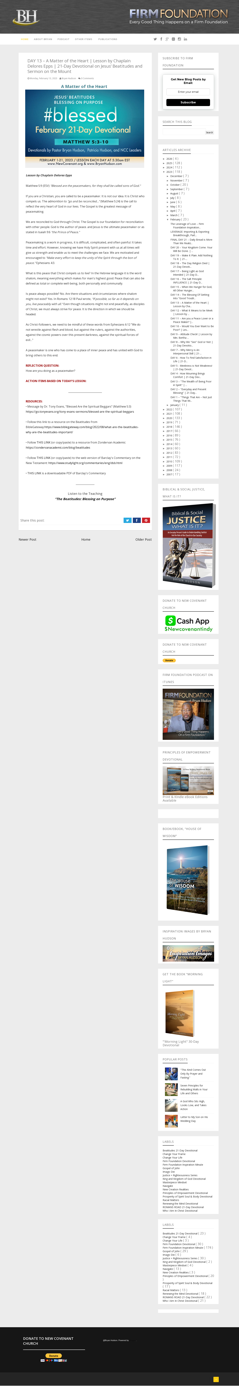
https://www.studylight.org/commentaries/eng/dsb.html (85, 463)
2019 (169, 423)
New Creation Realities (176, 1189)
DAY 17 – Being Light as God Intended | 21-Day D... (187, 273)
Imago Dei (169, 1172)
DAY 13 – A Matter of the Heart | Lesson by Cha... (189, 304)
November (176, 181)
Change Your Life (172, 1158)
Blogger (132, 1341)
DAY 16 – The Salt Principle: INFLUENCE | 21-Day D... (186, 281)
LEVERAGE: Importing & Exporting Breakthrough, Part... (189, 233)
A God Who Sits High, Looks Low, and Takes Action (193, 1105)
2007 (169, 475)
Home (24, 39)
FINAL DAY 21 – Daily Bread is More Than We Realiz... (191, 241)
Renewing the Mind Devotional (180, 1204)
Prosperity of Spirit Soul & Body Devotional (187, 1197)
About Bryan (42, 39)
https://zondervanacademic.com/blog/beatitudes (58, 448)
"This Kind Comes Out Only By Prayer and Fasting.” (193, 1074)
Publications (107, 39)
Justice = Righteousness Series (180, 1175)
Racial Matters (171, 1200)
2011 (169, 457)
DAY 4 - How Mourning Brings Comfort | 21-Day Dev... (187, 375)
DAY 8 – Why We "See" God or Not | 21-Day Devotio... (191, 344)
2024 (169, 168)
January (175, 405)
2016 (169, 436)
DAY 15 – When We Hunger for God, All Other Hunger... (191, 289)
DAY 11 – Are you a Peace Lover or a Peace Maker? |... (191, 320)
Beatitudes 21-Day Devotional (180, 1150)
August (174, 194)
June (173, 202)
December (176, 176)
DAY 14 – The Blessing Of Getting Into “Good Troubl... (189, 297)
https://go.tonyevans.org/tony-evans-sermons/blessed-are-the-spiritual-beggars (80, 412)
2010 (169, 462)
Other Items (83, 39)
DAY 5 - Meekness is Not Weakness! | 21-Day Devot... (191, 368)
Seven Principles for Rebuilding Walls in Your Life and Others (194, 1089)
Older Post (143, 540)
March (174, 215)
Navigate (168, 1186)
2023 (169, 172)
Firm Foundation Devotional (179, 1161)
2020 (169, 418)
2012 (169, 453)
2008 (169, 470)
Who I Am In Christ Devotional (180, 1211)
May (173, 207)
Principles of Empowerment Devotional (185, 1193)
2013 (169, 449)
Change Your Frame (174, 1154)
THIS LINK (43, 443)
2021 (169, 414)
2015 (169, 440)
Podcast (63, 39)
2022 (169, 410)
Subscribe (188, 103)
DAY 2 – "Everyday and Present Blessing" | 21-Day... (188, 391)
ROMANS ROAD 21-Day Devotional (183, 1207)
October (175, 185)
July (172, 198)
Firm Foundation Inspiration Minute (183, 1165)
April (173, 211)
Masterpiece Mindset (175, 1182)
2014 (169, 444)
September (177, 189)
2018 (169, 427)
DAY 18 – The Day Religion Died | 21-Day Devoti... (190, 265)
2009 (169, 466)
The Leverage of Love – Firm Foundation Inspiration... (187, 226)
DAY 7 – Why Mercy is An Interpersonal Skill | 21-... (186, 352)
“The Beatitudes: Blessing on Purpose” (85, 499)
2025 (169, 163)
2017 (169, 431)
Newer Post (27, 540)
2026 (169, 159)
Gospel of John (171, 1168)
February (175, 220)
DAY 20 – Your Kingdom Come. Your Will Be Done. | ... (191, 249)
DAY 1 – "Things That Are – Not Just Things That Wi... (191, 399)
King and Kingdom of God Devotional (184, 1179)
